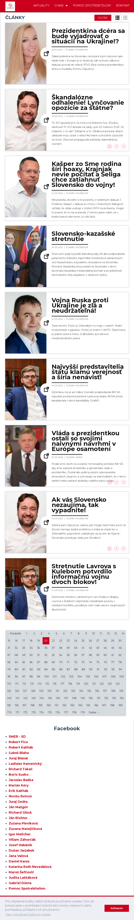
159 (40, 705)
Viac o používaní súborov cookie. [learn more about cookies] (28, 914)
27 (97, 640)
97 (23, 676)
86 (60, 669)
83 (38, 669)
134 (81, 690)
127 (25, 690)
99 (38, 676)
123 (110, 683)
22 (60, 640)
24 (75, 640)
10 (93, 633)
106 (96, 676)
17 (23, 640)
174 (42, 712)
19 (38, 640)
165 (88, 705)
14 (123, 633)
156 (16, 705)
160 (49, 705)
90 (90, 669)
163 (72, 705)
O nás (61, 5)
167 (104, 705)
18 (31, 640)
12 (108, 633)
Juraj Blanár (18, 758)
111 (16, 683)
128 (33, 690)
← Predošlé (14, 633)
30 (120, 640)
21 (53, 640)
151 (98, 698)
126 (17, 690)
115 (47, 683)
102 (63, 676)
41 (83, 647)
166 (96, 705)
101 (55, 676)
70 (60, 662)
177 (66, 712)
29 (112, 640)
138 (113, 690)
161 (56, 705)
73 (82, 662)
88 (76, 669)
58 (90, 655)
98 (31, 676)
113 (32, 683)
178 (74, 712)
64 (16, 662)
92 (105, 669)
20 (45, 640)
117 (62, 683)
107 (104, 676)
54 (60, 655)
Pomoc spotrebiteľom (92, 5)
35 (38, 647)
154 (122, 698)
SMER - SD (17, 737)
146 (58, 698)
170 (9, 712)
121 (94, 683)
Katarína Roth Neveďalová (30, 867)
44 (105, 647)
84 (46, 669)
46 (120, 647)
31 (9, 647)
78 (120, 662)
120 (86, 683)
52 (46, 655)
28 (105, 640)
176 (58, 712)
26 (90, 640)
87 (68, 669)
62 (120, 655)
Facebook (81, 49)
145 (50, 698)
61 (112, 655)
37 (53, 647)
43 (97, 647)
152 (106, 698)
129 (41, 690)
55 (68, 655)
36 (45, 647)
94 (120, 669)
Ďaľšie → (94, 712)
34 (31, 647)
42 (90, 647)
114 (39, 683)
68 (45, 662)
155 (9, 705)
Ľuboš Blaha (19, 753)
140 (9, 698)
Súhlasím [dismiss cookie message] (116, 908)
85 (53, 669)
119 (78, 683)
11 (101, 633)
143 (34, 698)
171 (17, 712)
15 (9, 640)
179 (83, 712)
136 (97, 690)
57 (83, 655)
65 (23, 662)
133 (73, 690)
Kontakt (123, 5)
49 (23, 655)
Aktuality (41, 5)
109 (121, 676)
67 (38, 662)
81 (24, 669)
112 (24, 683)
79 (8, 669)
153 (114, 698)
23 (68, 640)
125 (9, 690)
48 (16, 655)
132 (65, 690)
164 (80, 705)
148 (74, 698)
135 (89, 690)
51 (38, 655)
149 (83, 698)
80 (16, 669)
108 (113, 676)
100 (46, 676)
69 (53, 662)
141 (17, 698)
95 (9, 676)
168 (112, 705)
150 (91, 698)
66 (31, 662)
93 (112, 669)
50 (31, 655)
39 (68, 647)
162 (64, 705)
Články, (70, 49)
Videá (79, 457)
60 (105, 655)
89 (83, 669)
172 (25, 712)
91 (98, 669)
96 (16, 676)
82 (31, 669)
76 (105, 662)
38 (60, 647)
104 (79, 676)
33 (23, 647)
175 (50, 712)
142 (25, 698)
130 (49, 690)
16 (16, 640)
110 (9, 683)
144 (42, 698)
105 (88, 676)
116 (54, 683)
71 (68, 662)
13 (115, 633)
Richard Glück (20, 812)
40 (75, 647)
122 (102, 683)
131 (57, 690)
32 (16, 647)
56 (75, 655)
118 (70, 683)
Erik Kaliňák (18, 791)
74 (90, 662)
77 (112, 662)
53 (53, 655)
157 (24, 705)
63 (9, 662)
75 (97, 662)
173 (34, 712)
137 (105, 690)
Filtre (102, 17)
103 (71, 676)
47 (8, 655)
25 (83, 640)
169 (120, 705)
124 (118, 683)
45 (112, 647)
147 (66, 698)
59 (97, 655)
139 (121, 690)
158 (33, 705)
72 (75, 662)
